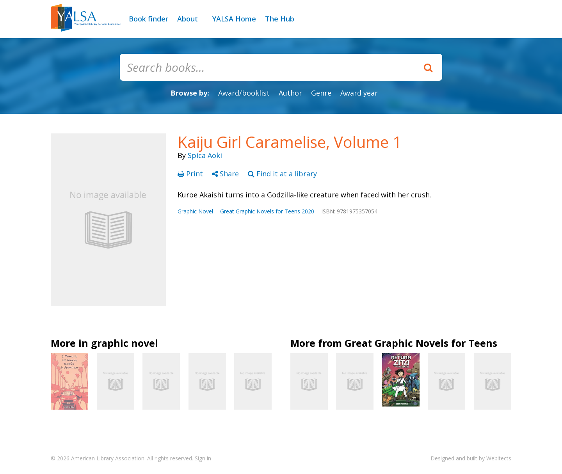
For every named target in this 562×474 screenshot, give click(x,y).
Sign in (203, 458)
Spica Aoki (205, 155)
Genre (321, 93)
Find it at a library (282, 173)
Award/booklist (244, 93)
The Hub (279, 18)
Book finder (148, 18)
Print (191, 173)
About (187, 18)
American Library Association (107, 458)
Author (290, 93)
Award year (359, 93)
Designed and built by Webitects (470, 458)
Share (226, 173)
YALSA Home (234, 18)
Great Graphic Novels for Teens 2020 (267, 211)
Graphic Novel (195, 211)
